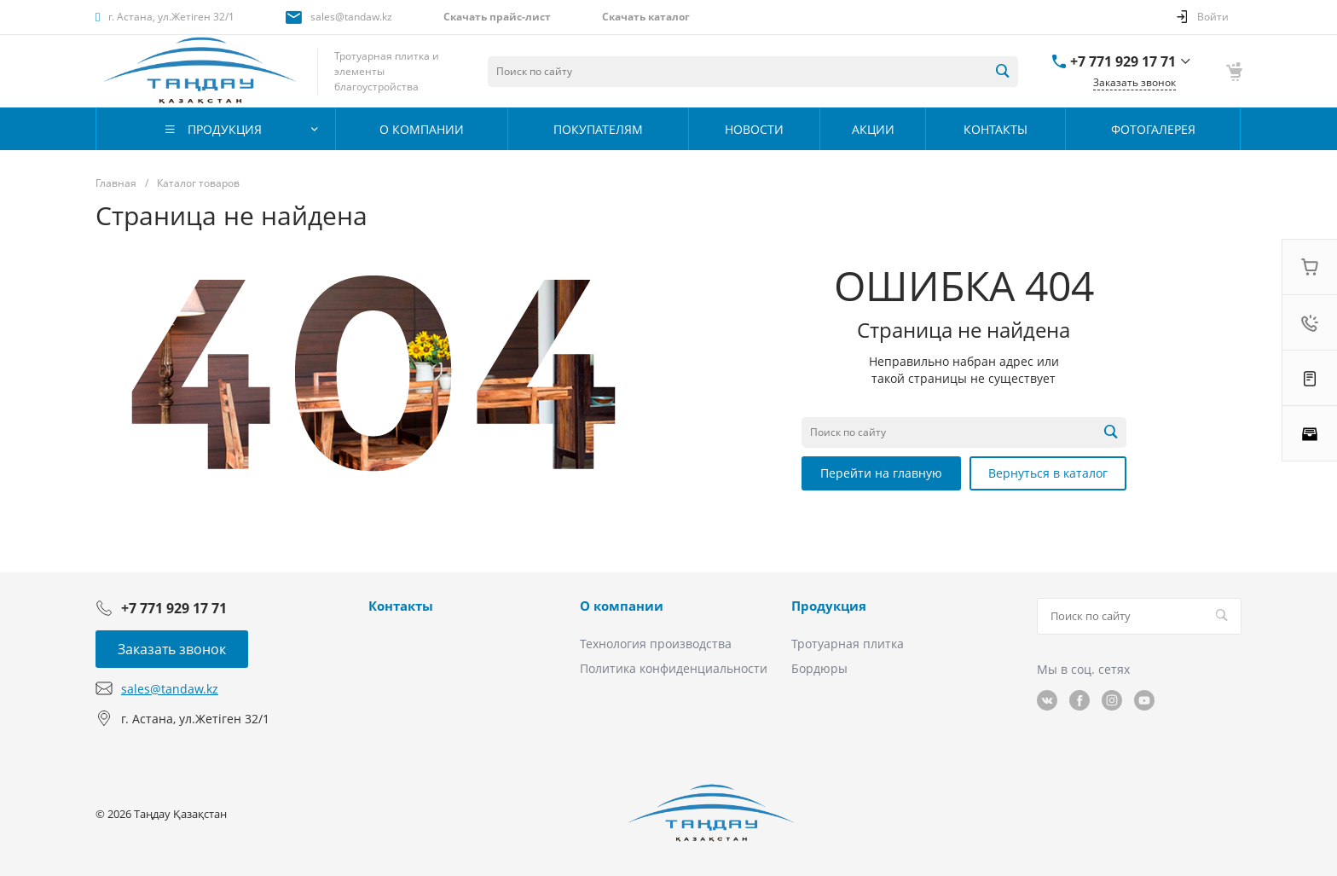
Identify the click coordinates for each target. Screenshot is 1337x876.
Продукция (828, 605)
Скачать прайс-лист (497, 16)
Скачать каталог (646, 16)
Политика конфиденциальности (673, 668)
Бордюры (819, 668)
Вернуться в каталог (1048, 473)
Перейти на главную (881, 473)
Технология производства (656, 643)
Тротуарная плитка (847, 643)
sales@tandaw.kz (351, 16)
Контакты (400, 605)
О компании (621, 605)
